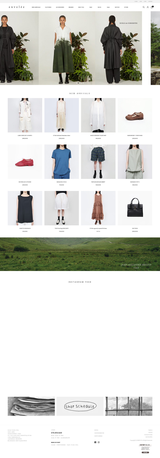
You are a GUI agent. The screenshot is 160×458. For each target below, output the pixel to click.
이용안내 (150, 430)
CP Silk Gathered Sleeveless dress (61, 135)
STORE (126, 7)
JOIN (141, 1)
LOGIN (136, 1)
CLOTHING (48, 7)
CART (145, 1)
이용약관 (150, 432)
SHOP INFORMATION (99, 433)
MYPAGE (150, 1)
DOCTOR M (135, 228)
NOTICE (117, 7)
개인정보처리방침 (148, 434)
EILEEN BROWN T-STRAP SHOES (134, 135)
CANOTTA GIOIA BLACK (25, 228)
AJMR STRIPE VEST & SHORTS (25, 135)
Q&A (108, 7)
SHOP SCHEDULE (98, 436)
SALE (90, 7)
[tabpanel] (80, 48)
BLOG (99, 7)
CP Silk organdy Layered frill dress (98, 228)
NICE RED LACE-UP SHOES (25, 182)
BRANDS (71, 7)
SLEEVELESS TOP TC (135, 182)
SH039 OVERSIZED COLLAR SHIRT (98, 135)
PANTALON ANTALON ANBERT (98, 182)
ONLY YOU (81, 7)
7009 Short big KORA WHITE (61, 228)
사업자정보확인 (148, 437)
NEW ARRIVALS (36, 7)
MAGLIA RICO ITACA (62, 182)
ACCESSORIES (60, 7)
